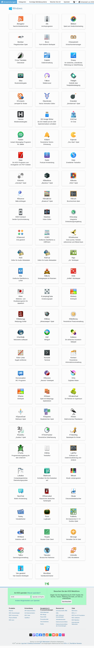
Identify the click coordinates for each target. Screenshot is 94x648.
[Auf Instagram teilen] (63, 634)
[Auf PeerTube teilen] (57, 634)
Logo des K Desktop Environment (31, 643)
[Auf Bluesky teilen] (37, 634)
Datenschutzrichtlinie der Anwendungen (61, 625)
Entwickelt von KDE (87, 2)
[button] (75, 2)
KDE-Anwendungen (14, 613)
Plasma (11, 610)
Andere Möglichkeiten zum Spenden (27, 600)
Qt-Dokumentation (30, 613)
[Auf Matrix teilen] (30, 634)
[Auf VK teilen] (60, 634)
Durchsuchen (66, 601)
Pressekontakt (44, 619)
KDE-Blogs (43, 614)
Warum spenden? (33, 593)
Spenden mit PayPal (38, 597)
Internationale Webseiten (75, 623)
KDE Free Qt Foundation (78, 615)
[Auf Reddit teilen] (47, 634)
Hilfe (57, 613)
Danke (42, 624)
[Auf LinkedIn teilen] (43, 634)
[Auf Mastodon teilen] (34, 634)
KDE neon (11, 620)
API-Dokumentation (30, 610)
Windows (15, 8)
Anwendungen (8, 2)
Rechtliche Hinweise (76, 643)
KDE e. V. (74, 613)
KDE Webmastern (44, 641)
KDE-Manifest (75, 620)
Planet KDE (43, 617)
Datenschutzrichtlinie (61, 621)
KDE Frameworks (13, 615)
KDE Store (74, 610)
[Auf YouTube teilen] (53, 634)
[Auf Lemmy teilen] (50, 634)
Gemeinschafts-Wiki (61, 610)
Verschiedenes (44, 621)
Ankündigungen (44, 612)
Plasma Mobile (13, 617)
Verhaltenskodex (60, 619)
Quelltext (27, 617)
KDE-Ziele (27, 615)
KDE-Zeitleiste (76, 617)
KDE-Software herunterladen (60, 616)
